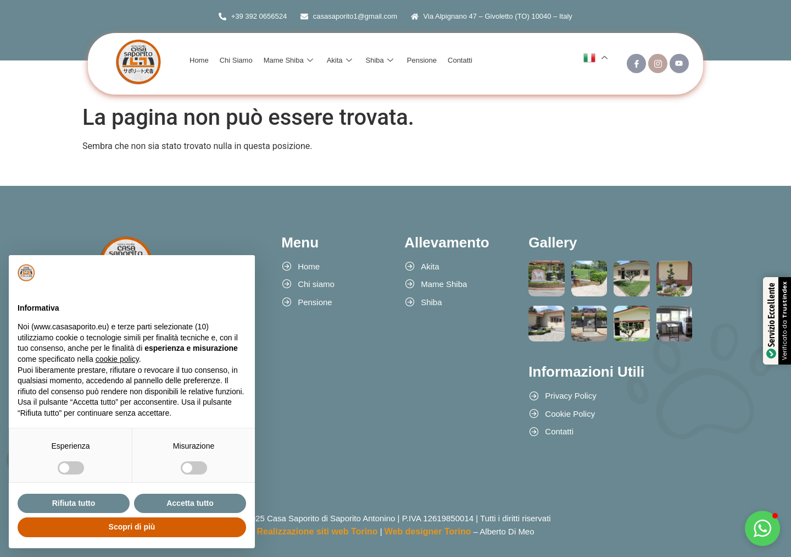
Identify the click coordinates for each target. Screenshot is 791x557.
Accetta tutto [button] (190, 503)
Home (199, 60)
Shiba (381, 60)
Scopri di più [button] (132, 526)
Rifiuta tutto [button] (74, 503)
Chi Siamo (236, 60)
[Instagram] (657, 63)
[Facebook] (636, 63)
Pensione (422, 60)
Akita (341, 60)
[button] (762, 528)
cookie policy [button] (117, 359)
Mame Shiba (290, 60)
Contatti (460, 60)
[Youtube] (679, 63)
